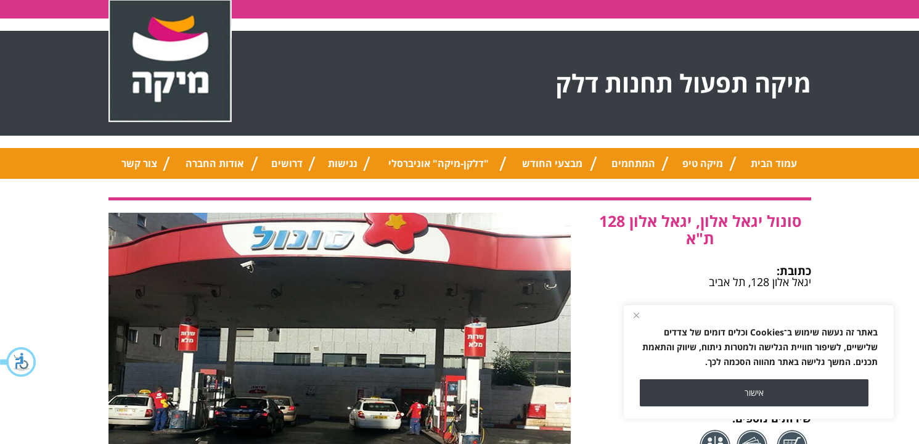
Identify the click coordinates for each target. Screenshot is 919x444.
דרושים (287, 163)
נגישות (342, 163)
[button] (18, 362)
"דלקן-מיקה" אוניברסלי (438, 163)
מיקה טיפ (702, 163)
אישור (754, 392)
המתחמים (633, 163)
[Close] (636, 315)
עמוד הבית (774, 163)
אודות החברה (214, 163)
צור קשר (139, 163)
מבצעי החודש (552, 163)
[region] (758, 362)
